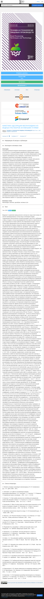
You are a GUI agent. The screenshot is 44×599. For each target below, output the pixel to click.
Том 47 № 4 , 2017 (37, 130)
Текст (27, 89)
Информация (7, 89)
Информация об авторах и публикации (14, 140)
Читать (10, 210)
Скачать (13, 210)
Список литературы (9, 483)
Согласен (40, 595)
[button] (1, 1)
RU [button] (42, 1)
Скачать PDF (22, 77)
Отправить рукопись (37, 5)
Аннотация (17, 89)
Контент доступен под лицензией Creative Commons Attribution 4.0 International (25, 582)
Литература (37, 89)
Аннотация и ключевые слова (12, 145)
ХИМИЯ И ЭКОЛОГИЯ (12, 131)
